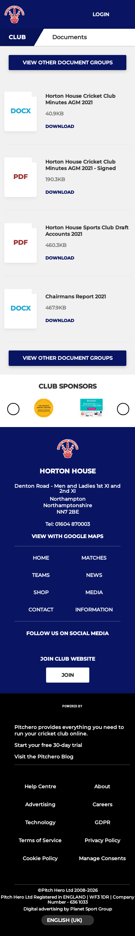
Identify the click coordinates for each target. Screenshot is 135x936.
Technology (40, 822)
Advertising (40, 804)
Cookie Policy (40, 858)
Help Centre (40, 786)
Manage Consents (102, 858)
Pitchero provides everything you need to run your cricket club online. (69, 730)
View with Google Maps (67, 536)
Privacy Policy (102, 840)
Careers (102, 804)
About (102, 786)
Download (59, 126)
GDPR (102, 822)
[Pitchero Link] (72, 715)
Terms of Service (40, 840)
